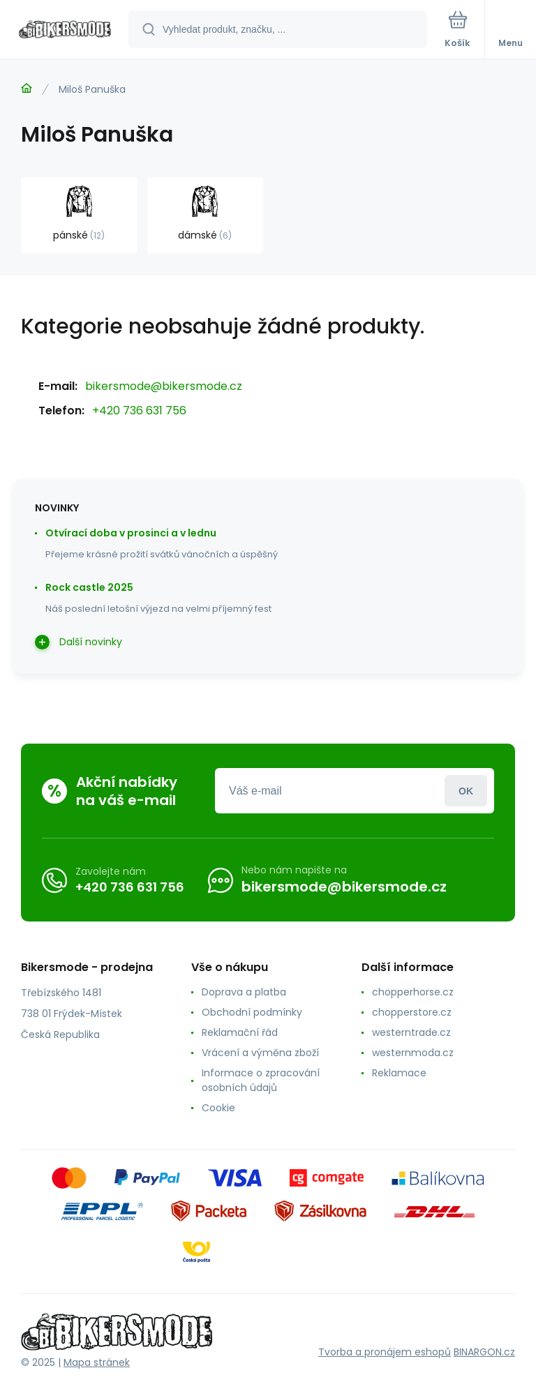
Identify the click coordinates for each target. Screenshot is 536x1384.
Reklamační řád (240, 1032)
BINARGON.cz (484, 1352)
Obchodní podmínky (252, 1012)
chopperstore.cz (412, 1012)
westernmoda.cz (413, 1053)
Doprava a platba (244, 992)
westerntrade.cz (411, 1032)
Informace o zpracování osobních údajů (261, 1080)
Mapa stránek (97, 1362)
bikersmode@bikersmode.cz (163, 386)
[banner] (65, 30)
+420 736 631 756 (139, 411)
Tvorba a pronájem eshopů (384, 1352)
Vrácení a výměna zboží (260, 1053)
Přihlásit (466, 790)
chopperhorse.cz (413, 992)
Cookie (218, 1108)
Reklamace (399, 1073)
